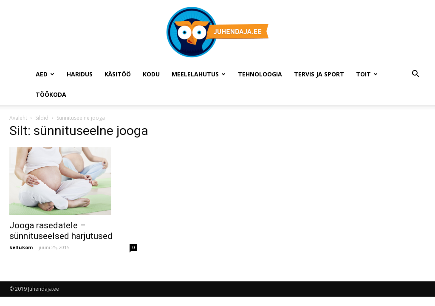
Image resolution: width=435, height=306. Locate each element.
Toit (367, 74)
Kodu (151, 74)
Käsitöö (118, 74)
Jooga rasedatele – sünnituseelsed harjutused (61, 230)
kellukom (21, 247)
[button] (415, 75)
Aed (45, 74)
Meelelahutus (199, 74)
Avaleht (18, 117)
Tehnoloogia (260, 74)
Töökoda (51, 94)
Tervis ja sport (319, 74)
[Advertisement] (366, 179)
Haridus (80, 74)
